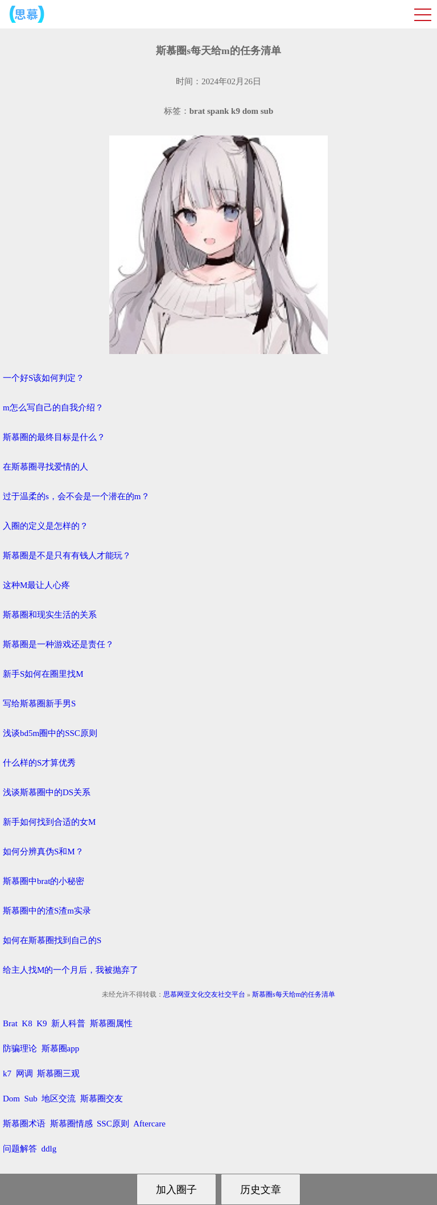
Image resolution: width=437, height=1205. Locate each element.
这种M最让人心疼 (36, 585)
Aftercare (149, 1123)
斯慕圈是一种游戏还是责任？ (58, 644)
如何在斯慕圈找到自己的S (52, 940)
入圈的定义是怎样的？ (45, 525)
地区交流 (59, 1098)
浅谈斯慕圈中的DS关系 (46, 792)
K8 (27, 1023)
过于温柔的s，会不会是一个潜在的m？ (76, 496)
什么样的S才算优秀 (39, 762)
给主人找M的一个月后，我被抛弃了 (70, 969)
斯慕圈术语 (24, 1123)
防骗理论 (20, 1048)
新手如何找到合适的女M (49, 821)
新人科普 (68, 1023)
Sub (31, 1098)
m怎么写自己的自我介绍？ (53, 407)
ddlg (49, 1148)
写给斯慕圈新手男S (39, 703)
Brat (10, 1023)
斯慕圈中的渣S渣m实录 (47, 910)
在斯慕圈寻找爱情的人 (45, 466)
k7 (7, 1073)
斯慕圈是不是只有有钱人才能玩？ (67, 555)
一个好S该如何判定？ (43, 378)
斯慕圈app (61, 1048)
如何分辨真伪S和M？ (43, 851)
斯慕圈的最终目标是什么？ (54, 437)
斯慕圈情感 (71, 1123)
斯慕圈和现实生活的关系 (50, 614)
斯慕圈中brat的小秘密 (43, 881)
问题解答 (20, 1148)
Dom (11, 1098)
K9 (41, 1023)
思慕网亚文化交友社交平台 (204, 994)
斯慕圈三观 (58, 1073)
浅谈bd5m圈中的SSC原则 (50, 733)
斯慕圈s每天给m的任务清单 (293, 994)
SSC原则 (113, 1123)
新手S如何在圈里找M (43, 673)
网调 (24, 1073)
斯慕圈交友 (101, 1098)
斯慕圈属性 (111, 1023)
